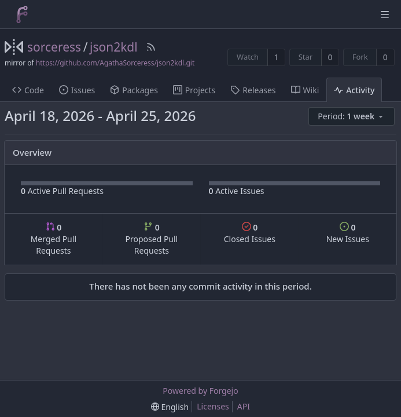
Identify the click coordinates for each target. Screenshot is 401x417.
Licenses (213, 406)
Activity (354, 90)
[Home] (22, 14)
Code (28, 90)
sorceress (54, 47)
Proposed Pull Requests (152, 239)
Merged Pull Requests (53, 239)
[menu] (352, 116)
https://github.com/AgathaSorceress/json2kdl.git (115, 63)
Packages (134, 90)
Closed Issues (249, 233)
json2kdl (114, 47)
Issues (77, 90)
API (243, 406)
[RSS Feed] (151, 47)
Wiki (305, 90)
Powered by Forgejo (200, 390)
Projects (194, 90)
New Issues (347, 233)
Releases (252, 90)
